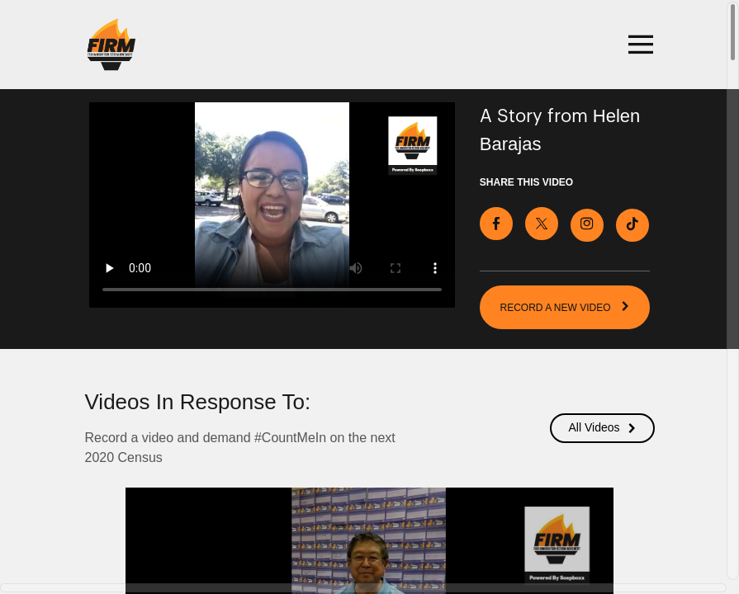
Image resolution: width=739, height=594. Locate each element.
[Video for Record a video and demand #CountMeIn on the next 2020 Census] (272, 205)
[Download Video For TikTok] (632, 223)
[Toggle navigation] (638, 44)
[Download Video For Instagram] (587, 223)
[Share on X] (541, 221)
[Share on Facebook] (496, 221)
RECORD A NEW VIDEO (565, 305)
